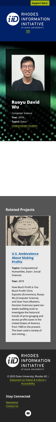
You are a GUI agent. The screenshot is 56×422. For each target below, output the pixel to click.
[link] (28, 20)
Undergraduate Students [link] (24, 125)
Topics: (16, 121)
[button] (28, 32)
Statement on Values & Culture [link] (27, 380)
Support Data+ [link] (40, 3)
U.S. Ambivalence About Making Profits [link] (25, 258)
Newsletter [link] (12, 402)
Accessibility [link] (28, 383)
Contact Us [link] (12, 406)
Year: (15, 117)
